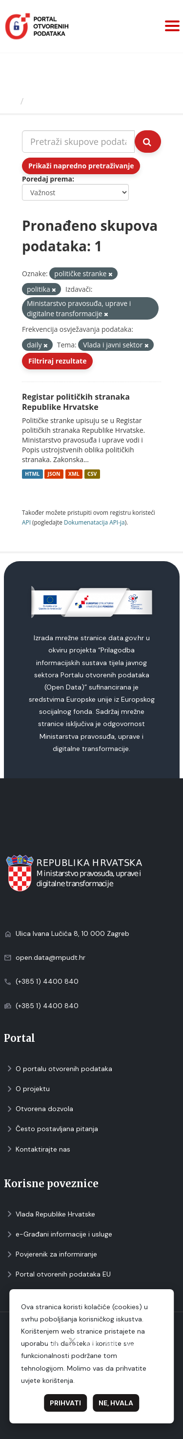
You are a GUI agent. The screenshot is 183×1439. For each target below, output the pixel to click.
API (26, 522)
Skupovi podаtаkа (67, 101)
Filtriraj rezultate (57, 360)
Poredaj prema (47, 178)
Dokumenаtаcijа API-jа (94, 522)
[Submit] (148, 141)
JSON (53, 473)
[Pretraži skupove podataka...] (78, 141)
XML (74, 473)
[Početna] (11, 101)
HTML (32, 473)
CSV (92, 473)
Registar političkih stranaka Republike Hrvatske (76, 401)
